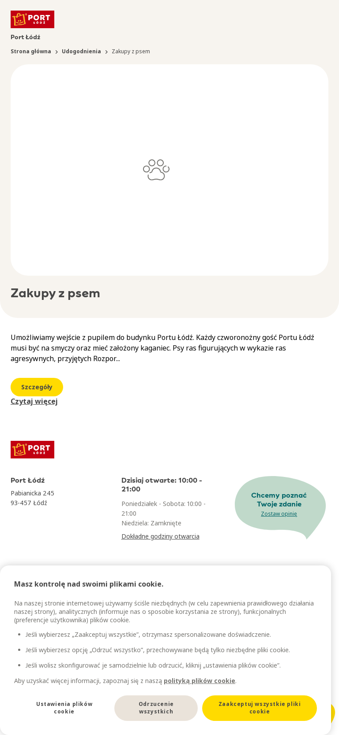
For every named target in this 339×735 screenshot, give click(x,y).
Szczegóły (37, 387)
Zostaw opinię (279, 513)
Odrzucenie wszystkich (156, 707)
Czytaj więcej (34, 401)
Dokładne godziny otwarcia (160, 536)
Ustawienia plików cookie (64, 707)
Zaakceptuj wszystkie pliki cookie (259, 707)
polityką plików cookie (199, 680)
